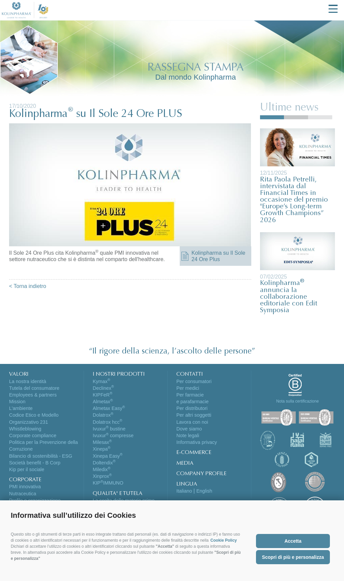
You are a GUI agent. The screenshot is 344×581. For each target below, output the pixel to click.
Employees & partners (33, 395)
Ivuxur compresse (113, 435)
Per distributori (192, 408)
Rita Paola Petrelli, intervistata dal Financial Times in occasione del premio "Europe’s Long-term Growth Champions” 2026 (294, 200)
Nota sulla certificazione (297, 401)
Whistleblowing (25, 428)
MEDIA (185, 463)
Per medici (187, 388)
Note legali (187, 435)
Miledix (102, 469)
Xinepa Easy (108, 456)
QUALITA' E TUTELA (117, 493)
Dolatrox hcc (107, 422)
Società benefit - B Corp (34, 462)
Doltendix (104, 462)
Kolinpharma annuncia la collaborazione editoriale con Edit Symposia (288, 297)
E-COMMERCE (193, 452)
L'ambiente (21, 408)
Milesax (102, 442)
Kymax (101, 381)
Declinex (103, 388)
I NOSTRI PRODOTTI (119, 374)
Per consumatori (194, 381)
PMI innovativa (25, 486)
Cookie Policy (223, 540)
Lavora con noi (192, 422)
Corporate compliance (32, 435)
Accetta (293, 541)
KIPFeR (102, 395)
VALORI (19, 374)
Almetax (103, 401)
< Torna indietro (27, 286)
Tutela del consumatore (34, 388)
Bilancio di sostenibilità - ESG (40, 456)
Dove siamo (189, 428)
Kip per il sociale (26, 469)
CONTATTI (189, 374)
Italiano (184, 491)
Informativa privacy (196, 442)
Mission (17, 401)
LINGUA (186, 484)
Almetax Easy (109, 408)
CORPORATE (25, 480)
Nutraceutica (22, 493)
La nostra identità (27, 381)
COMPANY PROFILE (201, 473)
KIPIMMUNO (108, 483)
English (204, 491)
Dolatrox (103, 415)
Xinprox (102, 476)
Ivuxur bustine (109, 428)
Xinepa (102, 449)
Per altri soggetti (193, 415)
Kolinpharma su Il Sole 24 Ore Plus (218, 256)
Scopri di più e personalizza (293, 557)
